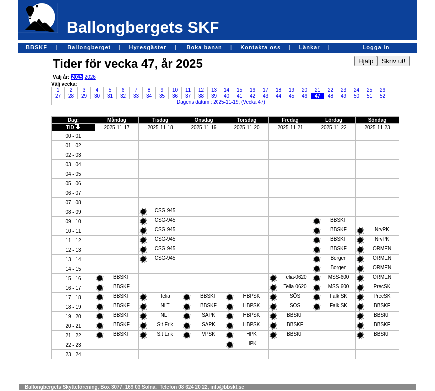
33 (136, 96)
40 (226, 96)
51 (369, 96)
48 (330, 96)
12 (201, 90)
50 (356, 96)
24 (356, 90)
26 (382, 90)
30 (97, 96)
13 (214, 90)
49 (343, 96)
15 (239, 90)
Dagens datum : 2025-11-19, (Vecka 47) (221, 102)
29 (84, 96)
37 (188, 96)
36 (175, 96)
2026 (90, 77)
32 (123, 96)
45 (291, 96)
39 (214, 96)
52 (382, 96)
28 (71, 96)
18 (278, 90)
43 (265, 96)
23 (343, 90)
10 (175, 90)
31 (110, 96)
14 (226, 90)
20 (304, 90)
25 (369, 90)
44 (278, 96)
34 (149, 96)
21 (317, 90)
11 (188, 90)
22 (330, 90)
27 (58, 96)
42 (252, 96)
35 (162, 96)
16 (252, 90)
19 (291, 90)
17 (265, 90)
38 (201, 96)
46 (304, 96)
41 (239, 96)
